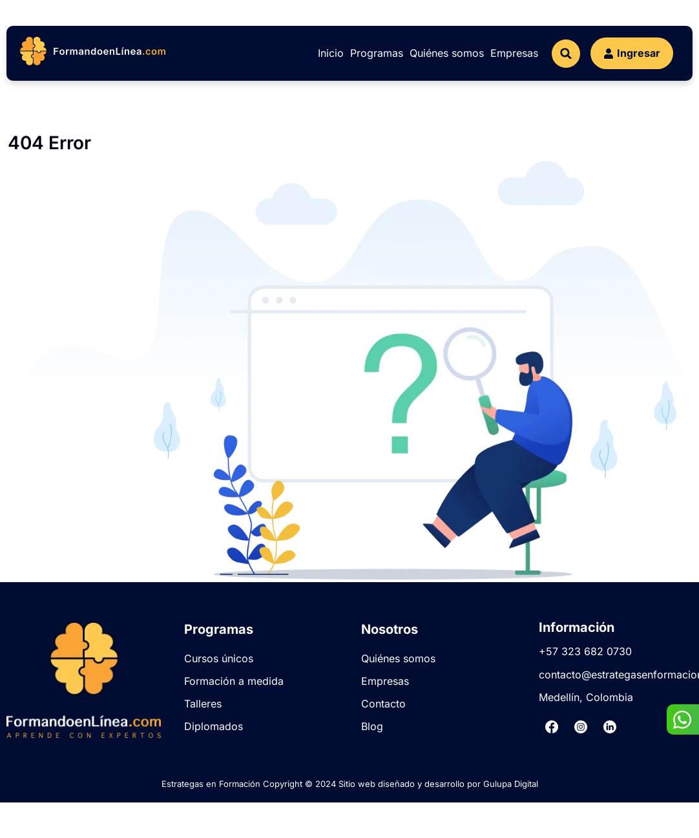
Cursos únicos (218, 658)
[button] (566, 53)
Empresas (514, 53)
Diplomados (213, 726)
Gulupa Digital (510, 784)
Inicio (331, 53)
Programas (376, 53)
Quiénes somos (447, 53)
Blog (372, 726)
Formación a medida (234, 681)
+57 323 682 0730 (585, 651)
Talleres (203, 703)
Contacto (383, 703)
